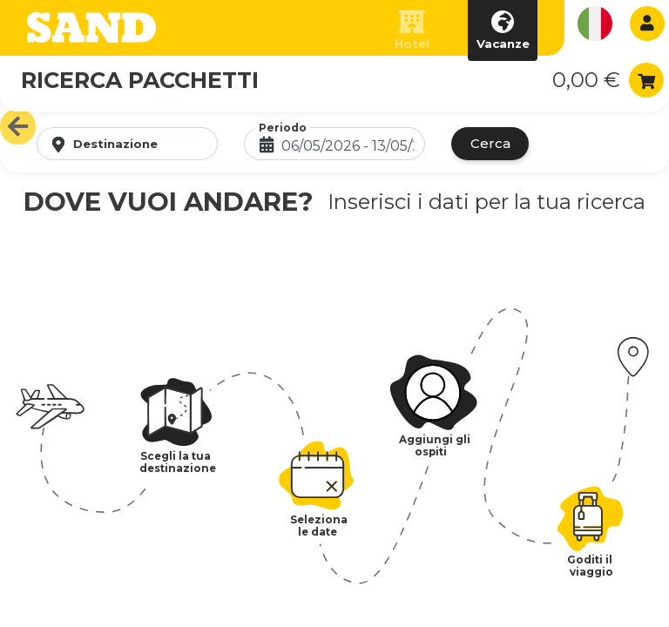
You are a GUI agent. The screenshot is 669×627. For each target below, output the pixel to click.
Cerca (490, 143)
